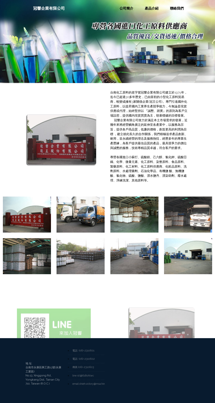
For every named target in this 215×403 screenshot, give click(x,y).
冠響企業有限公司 (45, 8)
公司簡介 (126, 8)
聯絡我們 (177, 8)
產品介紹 (151, 8)
